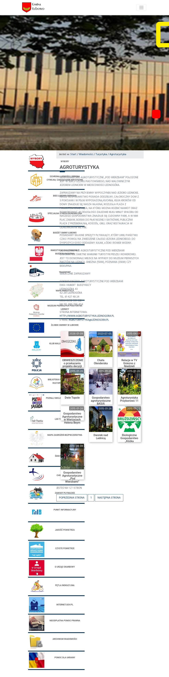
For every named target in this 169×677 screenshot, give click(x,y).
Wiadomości (86, 154)
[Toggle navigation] (141, 7)
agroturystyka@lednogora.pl (89, 320)
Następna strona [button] (109, 498)
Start (73, 154)
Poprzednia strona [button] (71, 498)
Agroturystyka (117, 154)
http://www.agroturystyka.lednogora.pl (87, 316)
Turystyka (101, 154)
